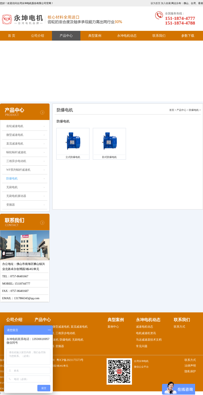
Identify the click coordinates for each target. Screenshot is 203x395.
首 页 (11, 35)
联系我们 (158, 35)
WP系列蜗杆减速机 (18, 169)
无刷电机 (12, 187)
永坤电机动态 (127, 35)
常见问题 (141, 346)
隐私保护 (190, 371)
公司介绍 (37, 35)
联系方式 (179, 326)
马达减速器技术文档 (149, 339)
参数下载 (187, 35)
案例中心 (113, 326)
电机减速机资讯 (146, 333)
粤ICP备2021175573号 (69, 360)
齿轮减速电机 (14, 126)
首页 (171, 110)
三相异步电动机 (16, 161)
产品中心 (66, 35)
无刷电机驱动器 (16, 196)
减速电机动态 (144, 326)
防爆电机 (12, 178)
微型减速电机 (14, 134)
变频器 (10, 204)
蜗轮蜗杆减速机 (16, 152)
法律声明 (190, 365)
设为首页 (155, 3)
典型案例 (94, 35)
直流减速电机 (14, 143)
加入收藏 (166, 3)
